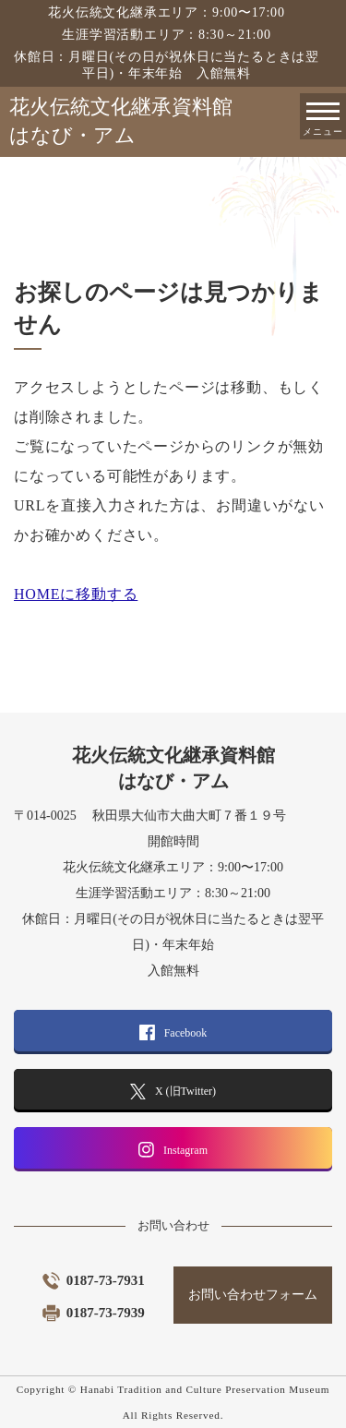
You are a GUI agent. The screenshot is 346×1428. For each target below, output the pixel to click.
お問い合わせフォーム (252, 1295)
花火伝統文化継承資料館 (177, 122)
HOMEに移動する (75, 594)
